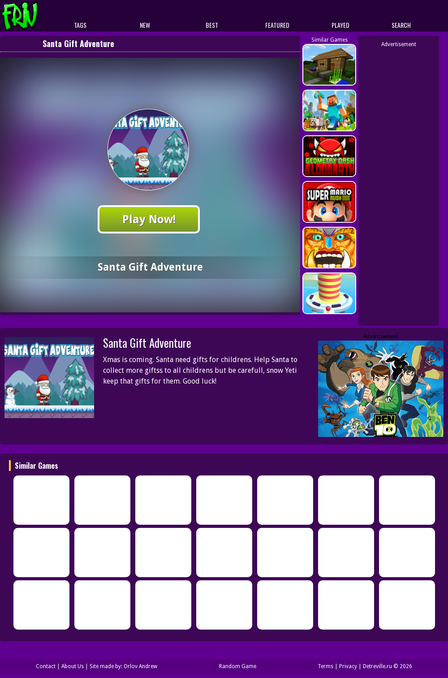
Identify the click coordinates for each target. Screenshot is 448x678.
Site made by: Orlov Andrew (123, 666)
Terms (325, 666)
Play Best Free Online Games (36, 16)
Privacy (348, 666)
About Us (72, 666)
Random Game (237, 666)
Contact (46, 666)
